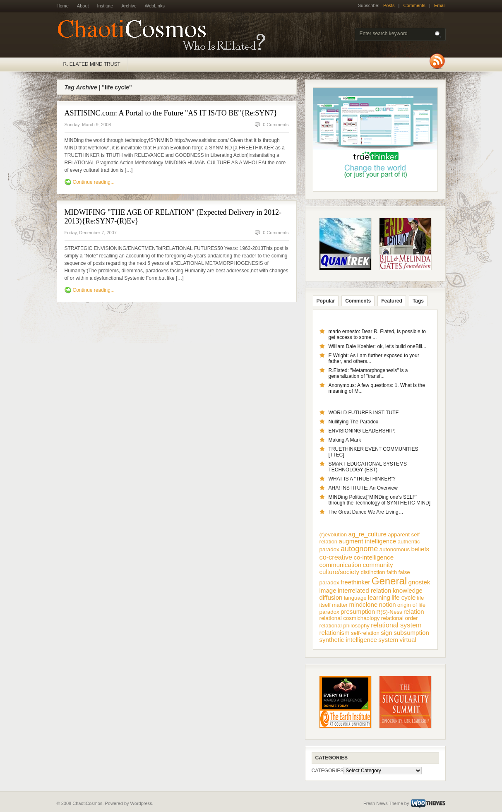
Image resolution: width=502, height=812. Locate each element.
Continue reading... (94, 182)
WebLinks (155, 5)
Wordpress (141, 803)
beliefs (420, 549)
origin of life (411, 605)
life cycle (404, 597)
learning (379, 597)
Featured (391, 301)
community (378, 564)
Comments (414, 5)
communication (340, 564)
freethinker (355, 582)
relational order (399, 618)
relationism (334, 632)
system (388, 639)
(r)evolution (333, 534)
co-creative (336, 557)
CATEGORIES (328, 771)
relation (414, 611)
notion (387, 604)
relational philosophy (344, 625)
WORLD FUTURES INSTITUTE (364, 413)
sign (386, 632)
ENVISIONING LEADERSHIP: (362, 431)
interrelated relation (364, 590)
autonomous (395, 549)
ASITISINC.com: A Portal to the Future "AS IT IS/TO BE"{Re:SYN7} (171, 113)
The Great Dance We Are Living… (366, 512)
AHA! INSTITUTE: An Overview (363, 488)
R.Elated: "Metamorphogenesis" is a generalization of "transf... (368, 373)
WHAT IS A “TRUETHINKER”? (362, 479)
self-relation (365, 633)
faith (392, 572)
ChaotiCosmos (164, 35)
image (327, 590)
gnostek (419, 582)
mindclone (363, 604)
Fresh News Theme (383, 803)
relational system (396, 625)
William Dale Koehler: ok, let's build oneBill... (377, 346)
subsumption (411, 632)
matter (340, 605)
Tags (418, 301)
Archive (129, 5)
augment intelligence (367, 541)
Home (63, 5)
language (355, 598)
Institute (105, 5)
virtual (407, 639)
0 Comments (275, 124)
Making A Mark (345, 440)
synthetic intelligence (348, 639)
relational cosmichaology (349, 618)
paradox (329, 612)
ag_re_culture (367, 534)
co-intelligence (373, 557)
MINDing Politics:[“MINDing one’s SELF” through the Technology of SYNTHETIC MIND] (380, 500)
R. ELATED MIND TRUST (91, 64)
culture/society (339, 571)
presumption (358, 611)
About (83, 5)
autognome (359, 549)
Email (440, 5)
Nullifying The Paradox (354, 422)
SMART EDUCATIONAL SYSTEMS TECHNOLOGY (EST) (368, 467)
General (389, 580)
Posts (389, 5)
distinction (372, 572)
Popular (326, 301)
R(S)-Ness (389, 612)
